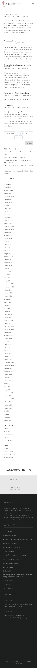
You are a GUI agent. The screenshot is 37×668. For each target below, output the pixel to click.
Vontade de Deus (10, 41)
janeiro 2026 (8, 193)
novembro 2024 (9, 229)
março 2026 (7, 187)
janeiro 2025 (8, 223)
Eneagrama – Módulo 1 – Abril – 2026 (15, 157)
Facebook (14, 479)
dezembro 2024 (9, 226)
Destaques (7, 431)
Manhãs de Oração (10, 536)
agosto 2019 (8, 375)
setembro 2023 (8, 263)
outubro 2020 (8, 332)
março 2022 (7, 311)
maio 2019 (7, 384)
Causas (6, 428)
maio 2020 (7, 347)
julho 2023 (7, 269)
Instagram (15, 487)
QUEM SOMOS (8, 532)
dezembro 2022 (9, 284)
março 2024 (7, 254)
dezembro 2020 (9, 326)
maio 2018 (7, 414)
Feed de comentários (10, 454)
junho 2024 (7, 245)
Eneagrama (7, 571)
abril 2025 (7, 214)
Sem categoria (8, 440)
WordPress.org (8, 457)
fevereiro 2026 (8, 190)
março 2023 (7, 281)
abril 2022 (7, 308)
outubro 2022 (8, 290)
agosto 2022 (8, 296)
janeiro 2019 (8, 396)
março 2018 (7, 417)
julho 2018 (7, 411)
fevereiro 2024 (8, 257)
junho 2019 (7, 381)
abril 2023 (7, 278)
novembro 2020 (9, 329)
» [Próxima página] (20, 137)
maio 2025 (7, 211)
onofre (8, 16)
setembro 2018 (8, 405)
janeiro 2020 (8, 359)
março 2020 (7, 353)
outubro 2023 (8, 260)
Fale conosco (8, 589)
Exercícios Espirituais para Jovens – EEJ (17, 539)
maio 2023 (7, 275)
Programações (26, 95)
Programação (8, 581)
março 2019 (7, 390)
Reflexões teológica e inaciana (15, 555)
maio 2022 (7, 305)
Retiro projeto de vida (11, 547)
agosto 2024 (8, 238)
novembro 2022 (9, 287)
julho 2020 (7, 341)
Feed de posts (8, 451)
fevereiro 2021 (8, 320)
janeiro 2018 (8, 420)
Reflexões (25, 16)
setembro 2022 (8, 293)
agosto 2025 (8, 202)
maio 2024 (7, 247)
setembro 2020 (8, 335)
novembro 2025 (9, 196)
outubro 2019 (8, 369)
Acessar (6, 448)
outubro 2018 (8, 402)
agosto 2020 (8, 338)
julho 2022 (7, 299)
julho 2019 (7, 378)
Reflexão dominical (10, 14)
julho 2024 (7, 241)
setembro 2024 (8, 235)
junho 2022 (7, 302)
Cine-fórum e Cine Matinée (13, 559)
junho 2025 (7, 208)
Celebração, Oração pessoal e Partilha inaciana (17, 66)
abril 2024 (7, 250)
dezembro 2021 (9, 314)
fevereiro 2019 (8, 393)
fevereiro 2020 (8, 356)
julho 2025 (7, 205)
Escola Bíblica (8, 567)
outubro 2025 (8, 199)
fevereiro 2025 (8, 220)
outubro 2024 (8, 232)
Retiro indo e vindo (10, 543)
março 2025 (7, 217)
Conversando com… (10, 563)
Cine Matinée (8, 105)
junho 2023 (7, 272)
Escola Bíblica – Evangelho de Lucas (16, 93)
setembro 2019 (8, 372)
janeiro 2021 (8, 323)
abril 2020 (7, 350)
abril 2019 (7, 387)
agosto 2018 (8, 408)
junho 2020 (7, 344)
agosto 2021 (8, 317)
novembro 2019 (9, 365)
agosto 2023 (8, 266)
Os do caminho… (9, 551)
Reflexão (6, 585)
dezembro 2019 (9, 363)
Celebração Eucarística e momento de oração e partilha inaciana (17, 576)
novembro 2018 (9, 399)
